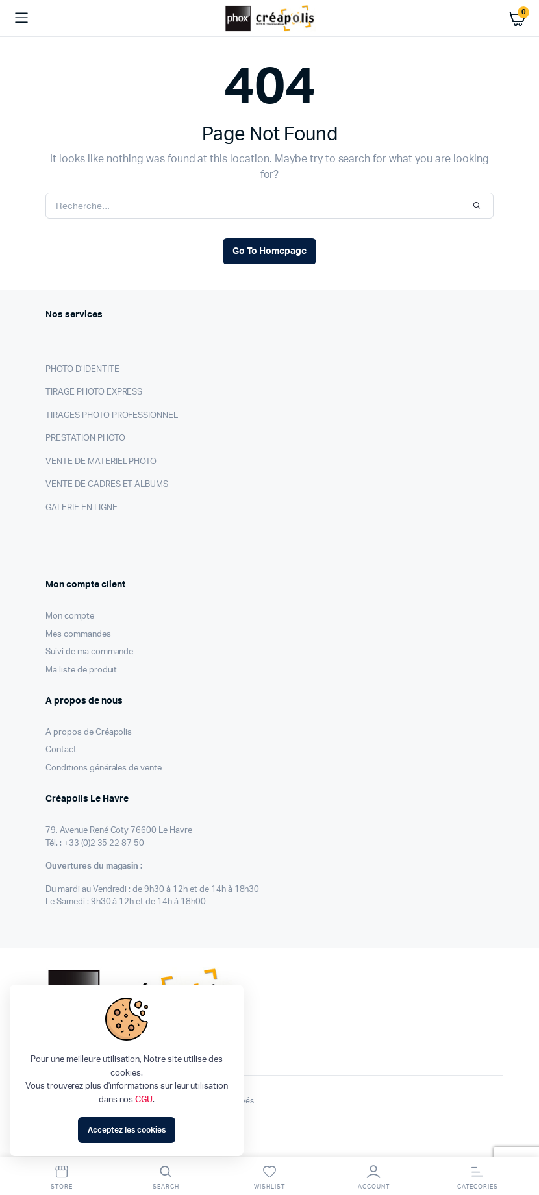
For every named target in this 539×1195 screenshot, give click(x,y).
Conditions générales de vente (103, 768)
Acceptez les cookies (126, 1130)
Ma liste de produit (81, 670)
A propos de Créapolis (88, 732)
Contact (61, 750)
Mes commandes (78, 634)
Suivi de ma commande (89, 652)
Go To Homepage (269, 251)
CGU (144, 1100)
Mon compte (69, 616)
